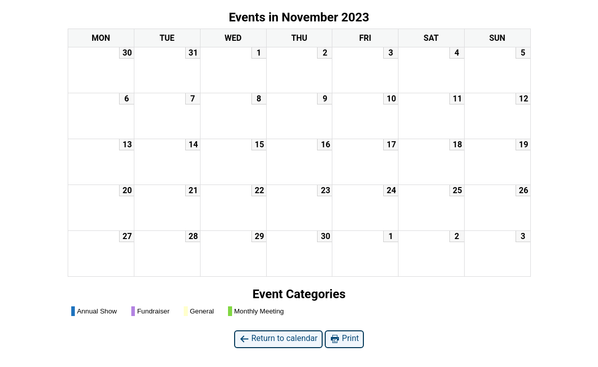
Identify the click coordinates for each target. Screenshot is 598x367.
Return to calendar (278, 338)
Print (344, 338)
